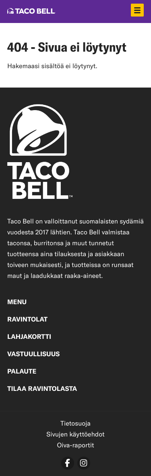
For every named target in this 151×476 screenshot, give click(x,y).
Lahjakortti (29, 337)
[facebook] (67, 463)
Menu (17, 302)
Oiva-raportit (75, 445)
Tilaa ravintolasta (42, 389)
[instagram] (83, 463)
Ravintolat (27, 320)
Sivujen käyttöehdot (75, 434)
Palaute (21, 372)
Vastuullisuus (33, 354)
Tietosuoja (75, 423)
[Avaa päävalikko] (137, 10)
